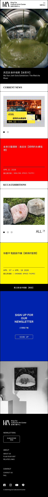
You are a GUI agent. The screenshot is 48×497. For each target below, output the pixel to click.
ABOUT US (7, 454)
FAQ (4, 475)
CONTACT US (8, 472)
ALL (40, 231)
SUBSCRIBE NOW (11, 439)
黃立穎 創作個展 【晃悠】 (24, 287)
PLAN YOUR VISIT (9, 456)
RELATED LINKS (8, 459)
